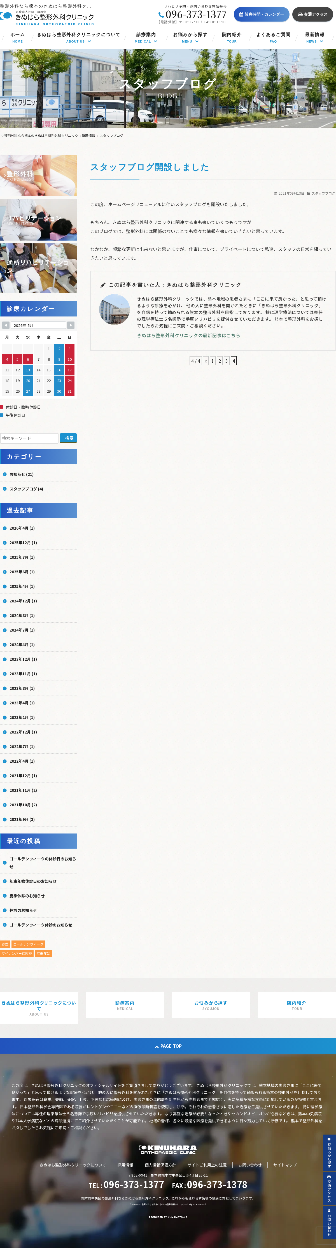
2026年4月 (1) (22, 528)
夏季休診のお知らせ (27, 895)
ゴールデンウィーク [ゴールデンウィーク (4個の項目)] (28, 944)
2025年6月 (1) (22, 571)
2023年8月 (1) (22, 688)
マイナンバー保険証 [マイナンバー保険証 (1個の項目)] (17, 953)
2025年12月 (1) (23, 542)
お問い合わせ (250, 1165)
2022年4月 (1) (22, 761)
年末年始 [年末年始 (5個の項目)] (43, 953)
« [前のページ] (206, 360)
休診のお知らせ (23, 910)
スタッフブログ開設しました (150, 167)
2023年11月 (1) (23, 673)
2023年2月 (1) (22, 717)
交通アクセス (313, 14)
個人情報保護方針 (160, 1165)
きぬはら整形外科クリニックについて (72, 1165)
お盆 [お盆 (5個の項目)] (5, 944)
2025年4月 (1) (22, 586)
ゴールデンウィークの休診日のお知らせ (43, 862)
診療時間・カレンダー (261, 14)
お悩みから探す (329, 1152)
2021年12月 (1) (23, 775)
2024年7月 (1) (22, 630)
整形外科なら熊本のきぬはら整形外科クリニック (163, 1204)
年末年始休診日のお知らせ (33, 881)
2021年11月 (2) (23, 790)
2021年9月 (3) (22, 819)
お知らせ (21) (22, 474)
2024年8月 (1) (22, 615)
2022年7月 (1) (22, 746)
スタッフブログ (323, 193)
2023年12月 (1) (23, 659)
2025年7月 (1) (22, 557)
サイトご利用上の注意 (207, 1165)
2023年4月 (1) (22, 703)
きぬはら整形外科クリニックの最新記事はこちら (189, 335)
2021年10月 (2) (23, 804)
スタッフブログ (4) (26, 489)
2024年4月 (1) (22, 644)
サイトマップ (285, 1165)
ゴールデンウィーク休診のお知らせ (41, 925)
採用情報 (125, 1165)
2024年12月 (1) (23, 601)
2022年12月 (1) (23, 732)
